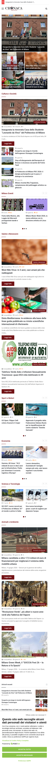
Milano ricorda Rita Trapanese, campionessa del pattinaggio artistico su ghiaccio (30, 185)
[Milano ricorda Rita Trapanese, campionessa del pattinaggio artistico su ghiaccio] (7, 183)
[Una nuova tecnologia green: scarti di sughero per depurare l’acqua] (36, 495)
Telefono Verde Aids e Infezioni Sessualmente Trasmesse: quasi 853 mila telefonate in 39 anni (24, 375)
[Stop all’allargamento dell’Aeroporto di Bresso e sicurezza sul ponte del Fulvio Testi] (7, 161)
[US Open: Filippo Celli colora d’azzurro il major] (12, 409)
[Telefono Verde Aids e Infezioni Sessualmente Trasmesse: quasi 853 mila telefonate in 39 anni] (24, 354)
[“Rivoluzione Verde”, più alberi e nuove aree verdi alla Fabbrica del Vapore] (24, 594)
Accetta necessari (24, 755)
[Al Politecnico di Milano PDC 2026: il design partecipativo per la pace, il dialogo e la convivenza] (7, 172)
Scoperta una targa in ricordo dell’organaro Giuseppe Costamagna (11, 68)
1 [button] (22, 228)
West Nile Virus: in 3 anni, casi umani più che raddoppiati (35, 68)
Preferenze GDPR (24, 761)
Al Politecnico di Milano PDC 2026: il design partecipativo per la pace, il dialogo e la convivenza (29, 174)
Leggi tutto (8, 143)
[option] (24, 52)
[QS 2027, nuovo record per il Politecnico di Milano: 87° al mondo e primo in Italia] (12, 495)
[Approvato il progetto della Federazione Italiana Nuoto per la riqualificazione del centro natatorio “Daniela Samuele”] (36, 409)
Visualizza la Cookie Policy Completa (15, 740)
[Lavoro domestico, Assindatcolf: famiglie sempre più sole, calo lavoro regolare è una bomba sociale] (36, 452)
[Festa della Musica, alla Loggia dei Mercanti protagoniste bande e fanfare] (12, 205)
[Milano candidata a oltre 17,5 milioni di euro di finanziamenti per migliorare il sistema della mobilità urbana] (24, 540)
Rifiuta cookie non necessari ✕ (36, 715)
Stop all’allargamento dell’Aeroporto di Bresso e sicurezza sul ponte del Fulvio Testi (30, 162)
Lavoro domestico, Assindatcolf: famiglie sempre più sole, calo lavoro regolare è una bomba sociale (36, 468)
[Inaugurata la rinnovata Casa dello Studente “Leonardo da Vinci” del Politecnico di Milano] (24, 33)
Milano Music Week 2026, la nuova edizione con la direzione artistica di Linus (36, 218)
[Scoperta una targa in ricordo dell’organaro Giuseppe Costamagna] (13, 61)
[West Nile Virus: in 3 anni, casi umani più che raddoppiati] (36, 61)
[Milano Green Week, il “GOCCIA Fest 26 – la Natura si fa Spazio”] (24, 644)
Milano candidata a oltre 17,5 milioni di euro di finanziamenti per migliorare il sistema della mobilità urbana (24, 561)
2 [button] (24, 228)
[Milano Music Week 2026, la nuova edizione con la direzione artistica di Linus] (36, 205)
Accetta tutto (24, 749)
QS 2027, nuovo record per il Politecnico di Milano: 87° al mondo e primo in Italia (12, 508)
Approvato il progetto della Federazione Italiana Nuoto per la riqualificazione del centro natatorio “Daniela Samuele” (36, 425)
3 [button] (26, 228)
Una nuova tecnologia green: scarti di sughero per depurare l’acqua (36, 508)
